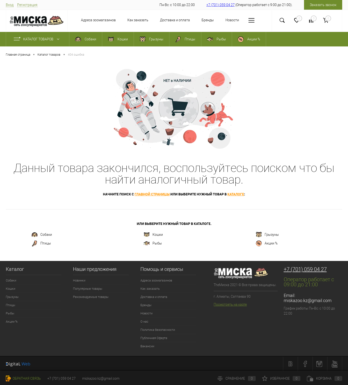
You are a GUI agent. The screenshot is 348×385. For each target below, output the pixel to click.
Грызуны (267, 235)
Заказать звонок (323, 5)
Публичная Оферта (153, 338)
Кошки (153, 235)
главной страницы (152, 194)
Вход (10, 5)
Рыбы (153, 243)
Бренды (198, 20)
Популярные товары (87, 288)
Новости (222, 20)
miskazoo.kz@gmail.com (308, 300)
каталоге (235, 194)
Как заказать (127, 20)
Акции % (266, 243)
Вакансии (147, 346)
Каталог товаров (37, 39)
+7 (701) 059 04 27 (220, 5)
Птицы (41, 243)
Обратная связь (23, 378)
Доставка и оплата (165, 20)
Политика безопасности (157, 330)
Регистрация (27, 5)
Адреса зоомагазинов (88, 20)
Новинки (79, 280)
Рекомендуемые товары (91, 297)
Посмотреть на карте (230, 304)
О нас (245, 20)
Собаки (42, 235)
